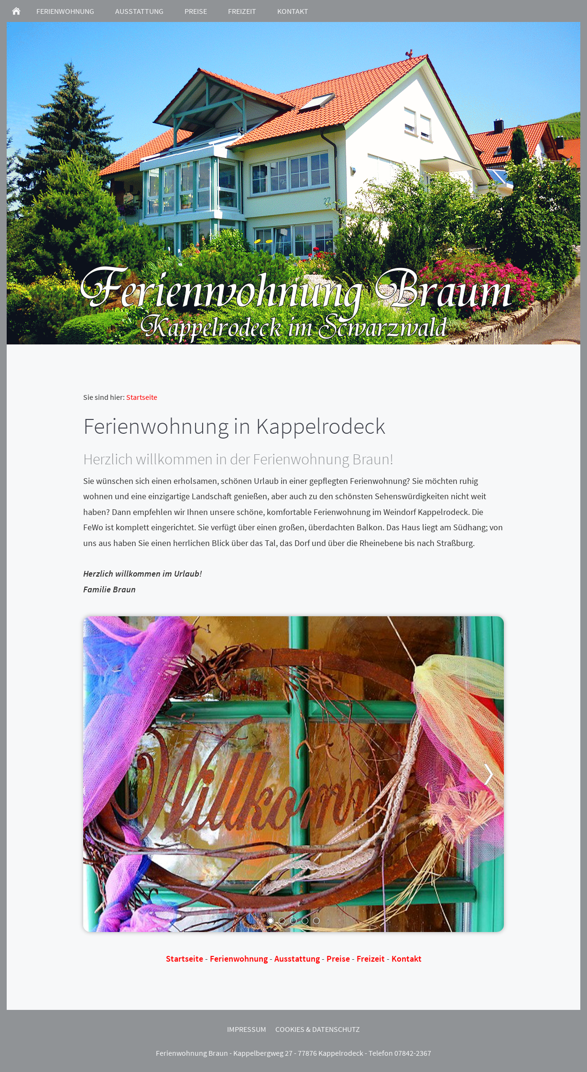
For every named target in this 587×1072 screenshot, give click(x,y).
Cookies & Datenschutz (317, 1029)
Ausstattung (297, 958)
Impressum (246, 1029)
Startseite (141, 397)
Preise (338, 958)
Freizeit (371, 958)
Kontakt (406, 958)
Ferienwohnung (239, 958)
